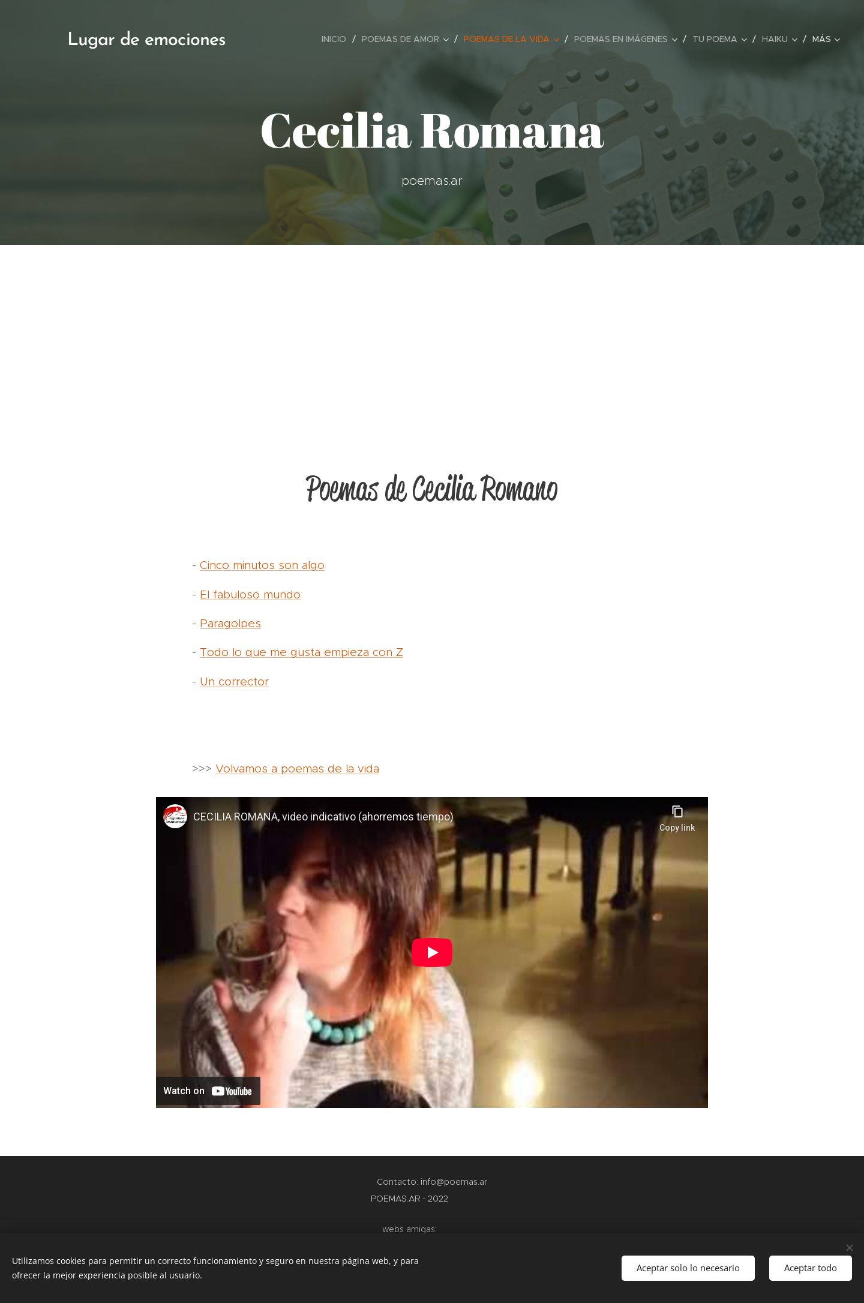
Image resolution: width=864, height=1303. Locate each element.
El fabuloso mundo (250, 594)
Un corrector (234, 681)
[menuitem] (337, 39)
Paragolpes (230, 623)
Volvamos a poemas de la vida (297, 768)
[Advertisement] (432, 335)
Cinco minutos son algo (262, 565)
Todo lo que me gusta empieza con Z (301, 652)
